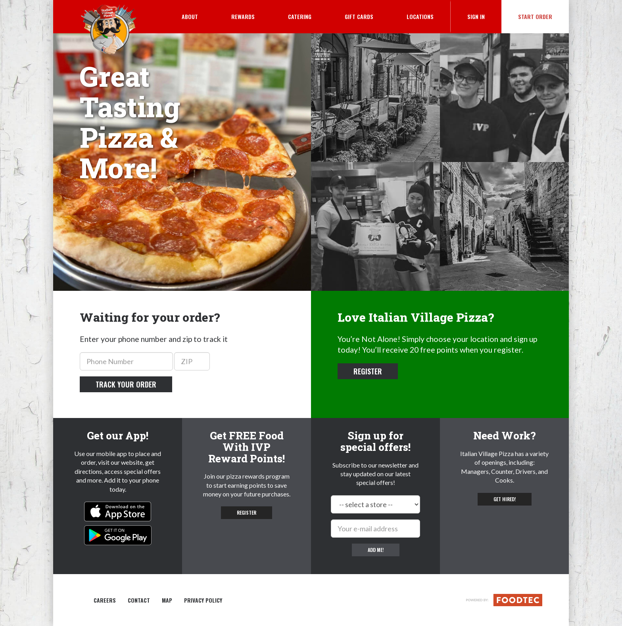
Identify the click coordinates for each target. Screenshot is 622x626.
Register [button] (367, 371)
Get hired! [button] (504, 499)
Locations (420, 16)
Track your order (126, 384)
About (190, 16)
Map (167, 600)
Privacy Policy (203, 600)
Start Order (535, 16)
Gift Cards (359, 16)
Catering (299, 16)
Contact (139, 600)
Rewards (243, 16)
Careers (105, 600)
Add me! (376, 549)
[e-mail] (375, 528)
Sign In (484, 16)
